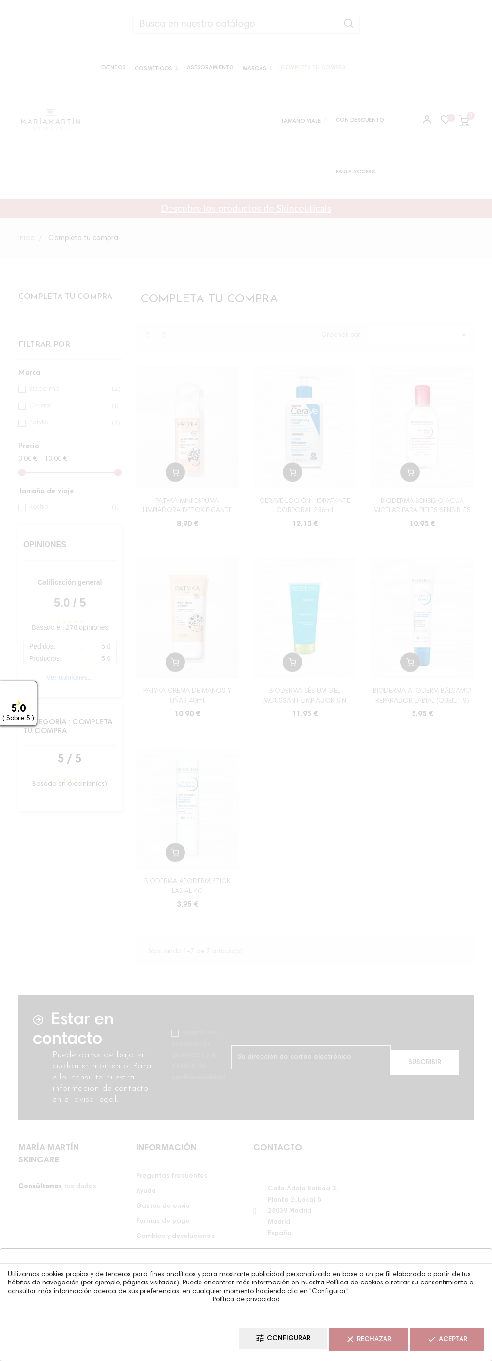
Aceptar (442, 1342)
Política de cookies (354, 1286)
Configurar (255, 1342)
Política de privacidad (246, 1303)
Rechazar (352, 1342)
